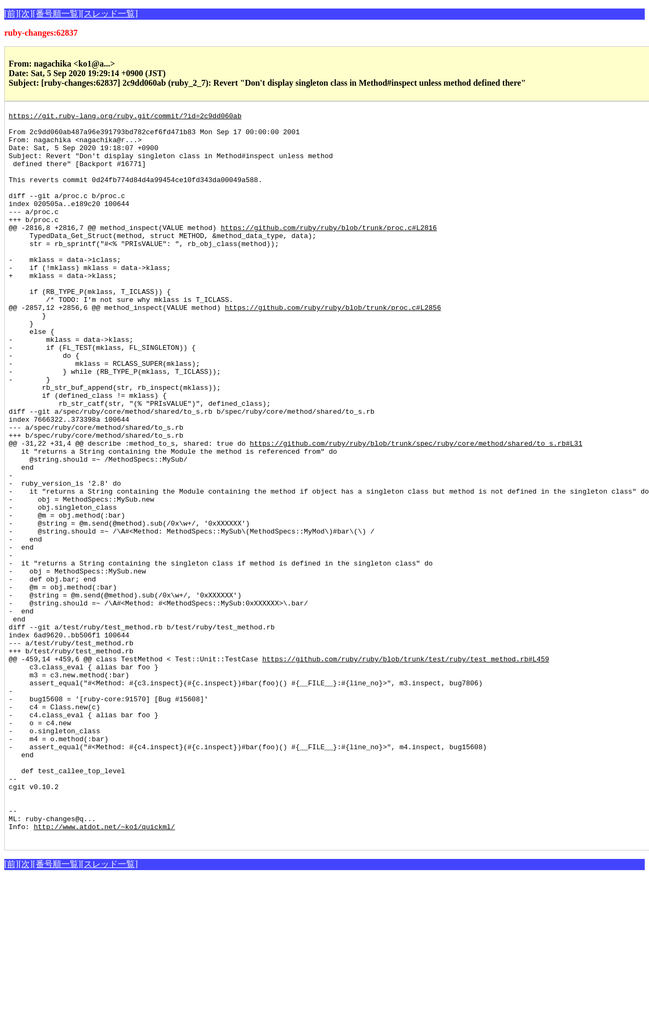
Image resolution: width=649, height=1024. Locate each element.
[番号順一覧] (57, 13)
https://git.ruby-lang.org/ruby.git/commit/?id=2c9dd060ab (125, 117)
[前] (11, 13)
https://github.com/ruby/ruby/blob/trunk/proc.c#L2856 (333, 347)
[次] (26, 13)
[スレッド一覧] (109, 13)
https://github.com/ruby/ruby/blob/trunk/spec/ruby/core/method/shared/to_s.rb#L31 (416, 510)
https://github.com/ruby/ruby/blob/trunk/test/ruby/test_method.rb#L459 (405, 769)
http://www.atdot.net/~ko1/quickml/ (104, 970)
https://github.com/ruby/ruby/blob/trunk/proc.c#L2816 (329, 251)
